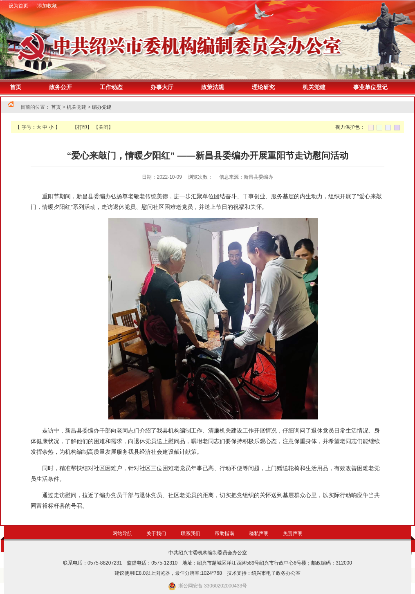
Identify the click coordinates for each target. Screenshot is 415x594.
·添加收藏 (46, 6)
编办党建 (102, 107)
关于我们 (156, 533)
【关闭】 (103, 127)
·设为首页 (17, 6)
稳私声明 (259, 533)
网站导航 (122, 533)
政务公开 (60, 87)
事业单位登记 (370, 87)
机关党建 (314, 87)
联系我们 (190, 533)
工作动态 (111, 87)
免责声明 (293, 533)
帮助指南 (224, 533)
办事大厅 (161, 87)
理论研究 (263, 87)
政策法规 (212, 87)
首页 (15, 87)
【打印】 (82, 127)
